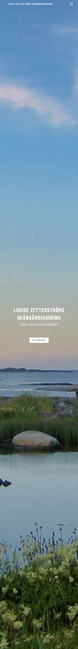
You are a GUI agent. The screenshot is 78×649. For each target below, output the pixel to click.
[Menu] (71, 4)
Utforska (39, 340)
